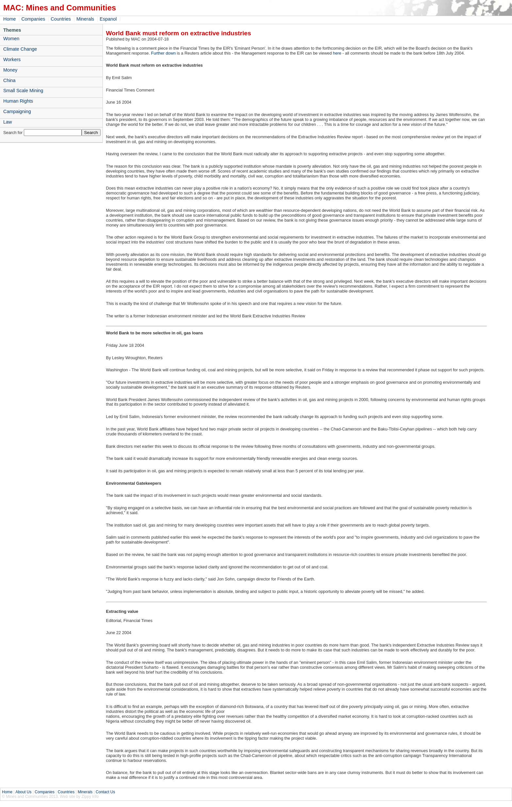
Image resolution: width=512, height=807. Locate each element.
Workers (12, 59)
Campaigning (17, 111)
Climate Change (20, 49)
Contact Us (105, 792)
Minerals (85, 19)
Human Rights (18, 101)
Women (11, 38)
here (337, 53)
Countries (61, 19)
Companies (33, 19)
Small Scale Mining (23, 90)
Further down (163, 53)
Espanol (108, 19)
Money (10, 70)
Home (9, 19)
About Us (23, 792)
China (9, 80)
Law (7, 122)
